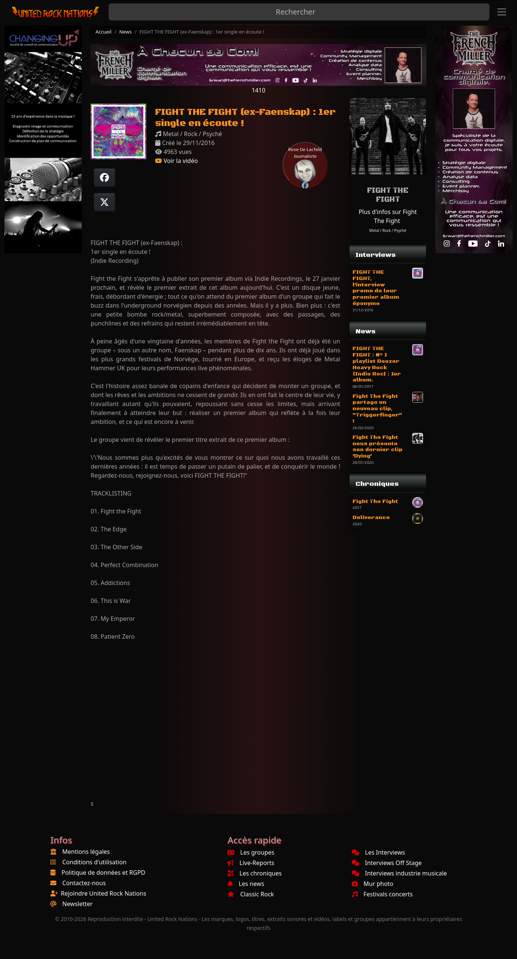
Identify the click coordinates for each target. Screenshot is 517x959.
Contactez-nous (84, 883)
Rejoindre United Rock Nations (103, 893)
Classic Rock (251, 894)
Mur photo (373, 884)
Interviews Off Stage (387, 863)
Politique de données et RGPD (103, 872)
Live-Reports (251, 863)
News (125, 31)
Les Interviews (378, 852)
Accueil (103, 31)
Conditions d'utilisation (94, 862)
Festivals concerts (382, 894)
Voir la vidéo (176, 161)
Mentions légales (86, 852)
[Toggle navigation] (501, 11)
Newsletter (77, 904)
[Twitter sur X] (104, 202)
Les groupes (251, 852)
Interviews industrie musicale (399, 873)
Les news (246, 884)
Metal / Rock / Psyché (387, 230)
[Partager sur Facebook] (104, 177)
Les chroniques (255, 873)
